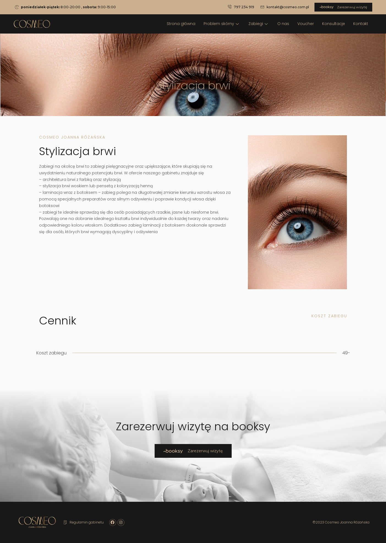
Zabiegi (258, 23)
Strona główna (181, 23)
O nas (283, 23)
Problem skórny (222, 23)
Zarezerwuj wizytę (343, 7)
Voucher (305, 23)
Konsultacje (333, 23)
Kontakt (360, 23)
